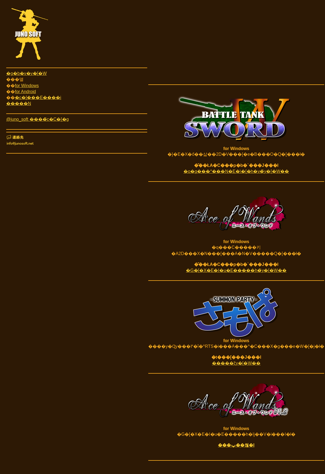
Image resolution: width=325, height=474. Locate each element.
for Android (25, 91)
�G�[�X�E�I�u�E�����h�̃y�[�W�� (236, 270)
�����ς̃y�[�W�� (236, 363)
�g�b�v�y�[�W (26, 73)
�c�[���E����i (38, 97)
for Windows (27, 85)
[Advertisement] (236, 44)
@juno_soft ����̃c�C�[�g (37, 119)
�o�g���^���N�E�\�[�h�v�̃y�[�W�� (236, 171)
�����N (18, 103)
